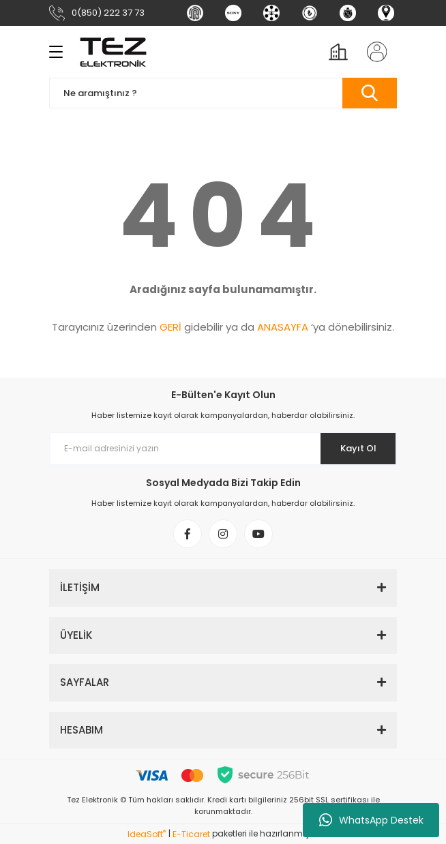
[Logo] (113, 52)
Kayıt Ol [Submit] (358, 448)
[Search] (223, 93)
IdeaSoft (147, 834)
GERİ (170, 327)
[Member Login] (372, 52)
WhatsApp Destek (371, 820)
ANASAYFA (282, 327)
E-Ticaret (191, 834)
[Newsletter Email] (223, 449)
